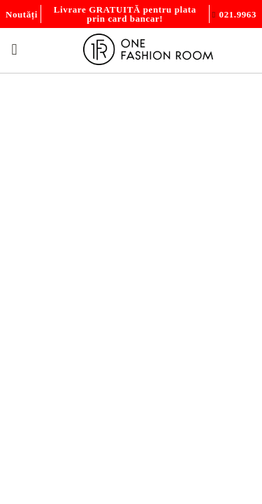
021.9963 (237, 14)
